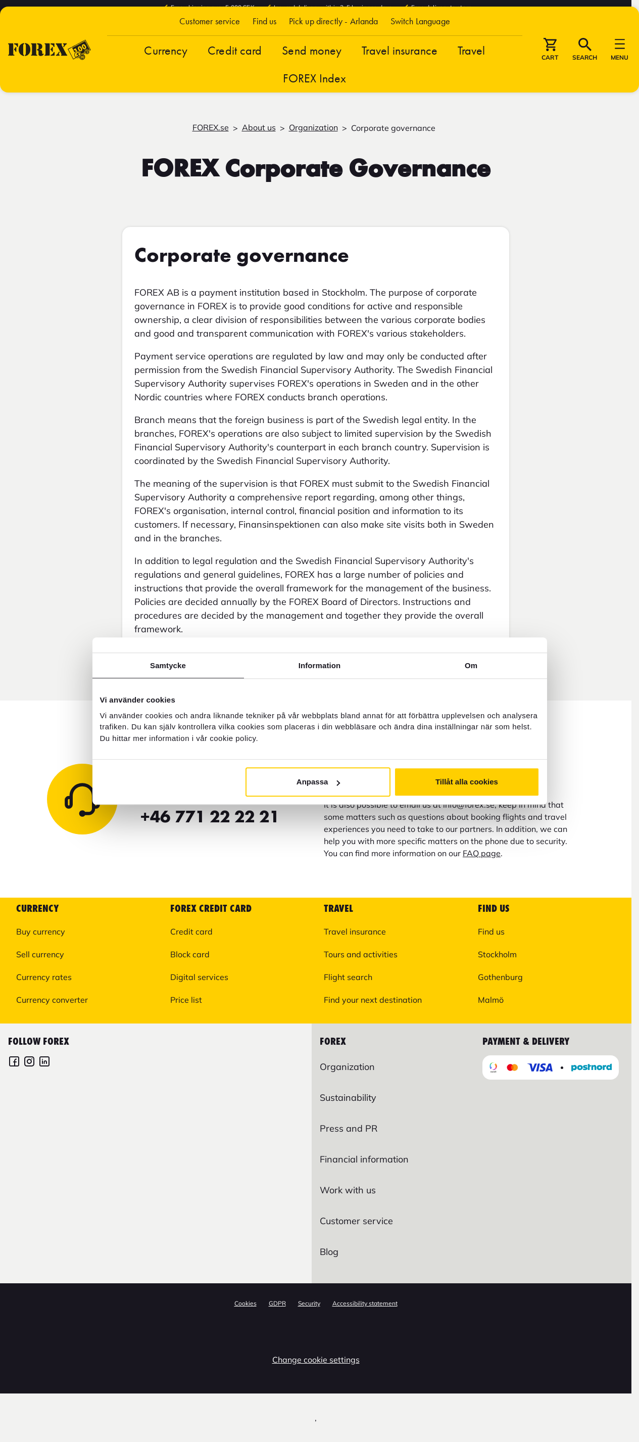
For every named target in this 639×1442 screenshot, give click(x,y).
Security (309, 1303)
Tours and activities (361, 954)
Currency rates (44, 977)
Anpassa (318, 781)
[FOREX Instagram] (29, 1062)
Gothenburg (500, 977)
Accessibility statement (365, 1303)
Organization (313, 127)
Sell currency (40, 954)
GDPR (277, 1303)
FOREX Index (314, 104)
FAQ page (482, 853)
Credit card (235, 76)
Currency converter (52, 1000)
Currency (165, 76)
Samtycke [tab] (168, 665)
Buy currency (40, 931)
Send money (311, 76)
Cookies (245, 1303)
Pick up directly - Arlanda (333, 47)
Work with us (348, 1190)
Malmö (491, 1000)
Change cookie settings (316, 1360)
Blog (329, 1252)
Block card (190, 954)
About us (259, 127)
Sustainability (348, 1097)
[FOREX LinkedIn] (44, 1062)
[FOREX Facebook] (14, 1062)
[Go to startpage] (49, 75)
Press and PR (348, 1128)
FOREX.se (210, 127)
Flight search (348, 977)
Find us (265, 47)
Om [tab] (471, 665)
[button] (420, 46)
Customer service (209, 47)
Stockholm (497, 954)
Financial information (364, 1159)
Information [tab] (320, 665)
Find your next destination (373, 1000)
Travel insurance (399, 76)
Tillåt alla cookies (466, 781)
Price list (186, 1000)
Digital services (199, 977)
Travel (471, 76)
